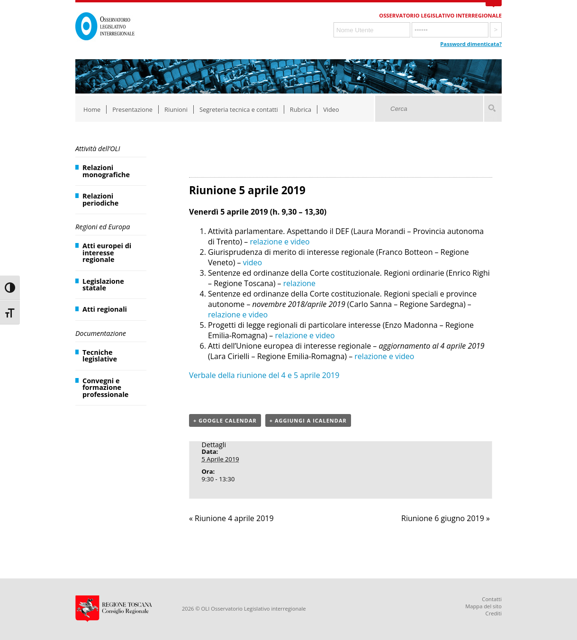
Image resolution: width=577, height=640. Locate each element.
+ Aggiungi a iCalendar (308, 420)
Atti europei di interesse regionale (106, 252)
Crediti (494, 613)
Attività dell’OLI (97, 148)
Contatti (492, 599)
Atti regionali (104, 309)
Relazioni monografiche (106, 171)
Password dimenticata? (471, 43)
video (252, 262)
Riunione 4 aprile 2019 (231, 518)
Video (331, 109)
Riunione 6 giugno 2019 (445, 518)
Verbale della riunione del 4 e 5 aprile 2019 (264, 375)
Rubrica (300, 109)
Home (91, 109)
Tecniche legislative (99, 355)
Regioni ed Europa (102, 226)
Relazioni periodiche (100, 199)
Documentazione (100, 333)
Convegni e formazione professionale (105, 387)
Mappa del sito (483, 606)
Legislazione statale (103, 284)
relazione (299, 283)
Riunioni (176, 109)
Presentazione (132, 109)
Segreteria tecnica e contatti (238, 109)
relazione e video (280, 241)
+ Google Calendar (225, 420)
